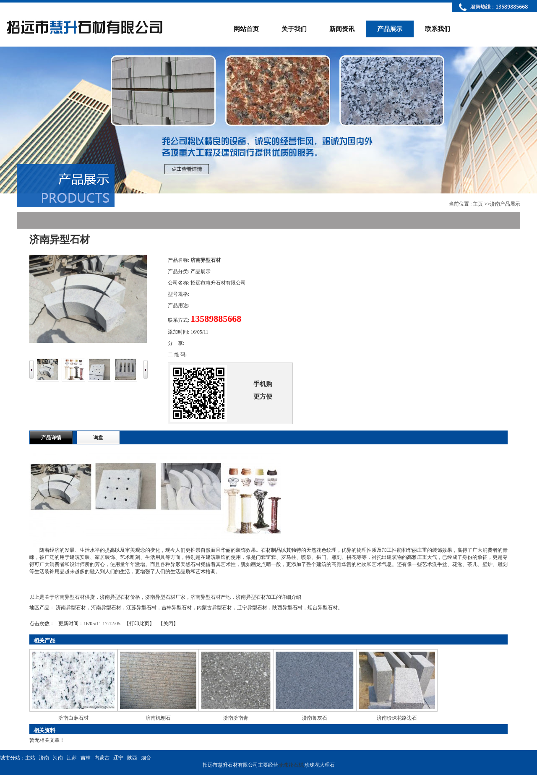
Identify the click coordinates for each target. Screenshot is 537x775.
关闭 (168, 623)
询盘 (98, 438)
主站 (30, 758)
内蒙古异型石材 (214, 608)
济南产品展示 (505, 204)
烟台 (146, 758)
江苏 (72, 758)
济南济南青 (235, 718)
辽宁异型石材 (252, 608)
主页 (478, 204)
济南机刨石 (158, 718)
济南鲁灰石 (314, 718)
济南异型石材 (71, 608)
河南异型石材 (106, 608)
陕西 (132, 758)
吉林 (86, 758)
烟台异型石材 (323, 608)
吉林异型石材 (177, 608)
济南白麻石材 (73, 718)
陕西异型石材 (287, 608)
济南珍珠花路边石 (397, 718)
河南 (58, 758)
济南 (44, 758)
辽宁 (118, 758)
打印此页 (139, 623)
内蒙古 (101, 758)
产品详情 (51, 438)
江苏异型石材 (141, 608)
